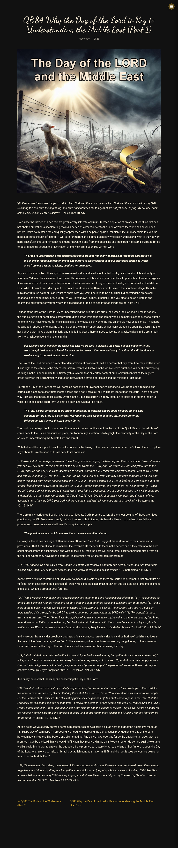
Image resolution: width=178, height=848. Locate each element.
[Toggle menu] (171, 6)
